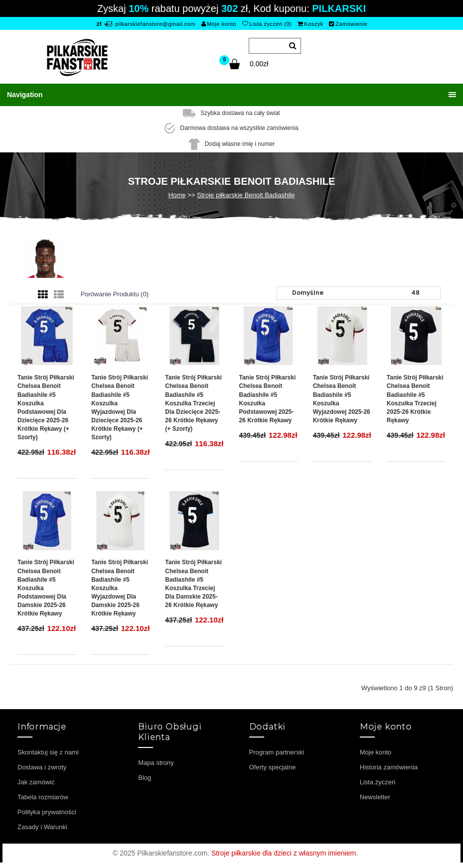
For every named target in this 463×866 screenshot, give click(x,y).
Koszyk (310, 24)
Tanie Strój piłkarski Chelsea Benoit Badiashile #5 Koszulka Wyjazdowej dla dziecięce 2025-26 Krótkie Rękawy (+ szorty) (119, 407)
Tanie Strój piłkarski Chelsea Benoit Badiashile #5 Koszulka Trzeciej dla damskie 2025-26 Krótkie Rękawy (193, 584)
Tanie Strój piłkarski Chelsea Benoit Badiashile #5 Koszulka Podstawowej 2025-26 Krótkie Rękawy (267, 399)
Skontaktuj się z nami (48, 752)
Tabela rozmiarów (42, 797)
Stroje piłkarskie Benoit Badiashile (246, 195)
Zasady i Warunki (42, 827)
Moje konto (218, 24)
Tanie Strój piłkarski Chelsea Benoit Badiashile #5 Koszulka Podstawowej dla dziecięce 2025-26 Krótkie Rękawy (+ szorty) (45, 407)
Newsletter (375, 797)
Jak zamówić (35, 782)
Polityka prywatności (46, 812)
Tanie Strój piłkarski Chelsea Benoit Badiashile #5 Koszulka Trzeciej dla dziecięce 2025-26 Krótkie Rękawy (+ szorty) (193, 403)
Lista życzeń (378, 782)
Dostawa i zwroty (41, 767)
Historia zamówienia (389, 767)
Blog (144, 777)
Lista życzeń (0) (267, 24)
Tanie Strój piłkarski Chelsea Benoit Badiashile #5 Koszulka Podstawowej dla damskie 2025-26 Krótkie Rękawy (45, 588)
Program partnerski (277, 752)
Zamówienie (348, 24)
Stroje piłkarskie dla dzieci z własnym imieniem (283, 853)
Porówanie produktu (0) (115, 294)
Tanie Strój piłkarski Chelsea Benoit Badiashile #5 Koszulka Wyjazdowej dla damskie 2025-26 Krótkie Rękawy (119, 588)
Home (177, 195)
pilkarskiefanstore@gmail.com (150, 24)
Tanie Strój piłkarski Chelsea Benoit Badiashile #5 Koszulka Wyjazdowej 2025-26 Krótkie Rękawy (341, 399)
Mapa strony (156, 762)
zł (99, 23)
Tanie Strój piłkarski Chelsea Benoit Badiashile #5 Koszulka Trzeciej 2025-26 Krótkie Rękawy (415, 399)
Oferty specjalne (272, 767)
